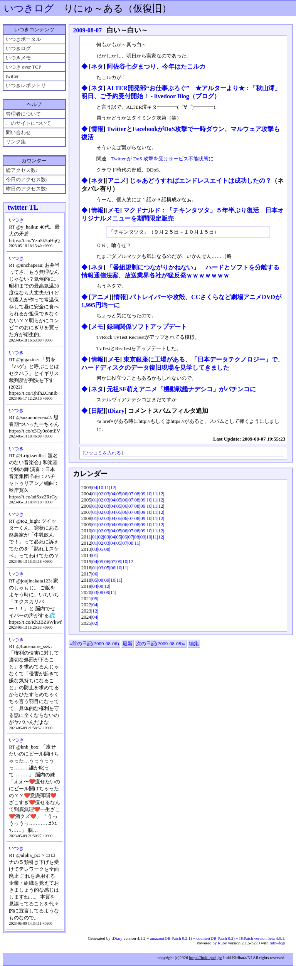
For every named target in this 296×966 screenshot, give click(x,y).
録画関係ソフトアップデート (147, 326)
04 (94, 487)
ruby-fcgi (277, 943)
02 (100, 493)
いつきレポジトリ (26, 85)
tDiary (116, 410)
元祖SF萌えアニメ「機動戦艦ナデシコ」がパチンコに (181, 389)
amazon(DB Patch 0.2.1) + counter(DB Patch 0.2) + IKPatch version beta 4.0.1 (217, 938)
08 (137, 493)
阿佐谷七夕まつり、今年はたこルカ (156, 66)
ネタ (97, 66)
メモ (114, 210)
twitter (12, 76)
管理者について (23, 114)
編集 (194, 643)
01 (94, 493)
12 (112, 487)
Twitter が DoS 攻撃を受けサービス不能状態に (162, 159)
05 (118, 493)
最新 (128, 643)
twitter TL (22, 207)
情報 (97, 129)
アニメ (117, 180)
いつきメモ (18, 58)
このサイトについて (28, 123)
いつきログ (29, 8)
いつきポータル (23, 39)
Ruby (222, 943)
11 (106, 487)
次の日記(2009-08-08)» (160, 643)
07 (130, 493)
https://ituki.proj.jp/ (205, 957)
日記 (97, 410)
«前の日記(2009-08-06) (94, 643)
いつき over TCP (23, 67)
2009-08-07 (87, 30)
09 (142, 493)
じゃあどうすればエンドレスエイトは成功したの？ (200, 180)
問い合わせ (18, 132)
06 (124, 493)
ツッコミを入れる (102, 453)
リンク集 (16, 142)
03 (106, 493)
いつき (16, 220)
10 (100, 487)
